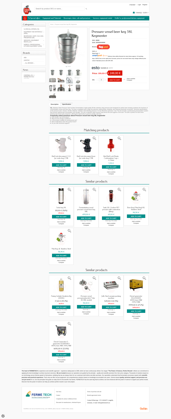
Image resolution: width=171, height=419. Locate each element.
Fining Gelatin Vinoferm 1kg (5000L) (61, 297)
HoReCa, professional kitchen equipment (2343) (33, 45)
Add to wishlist (131, 78)
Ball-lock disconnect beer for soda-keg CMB (86, 157)
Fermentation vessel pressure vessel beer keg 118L (86, 209)
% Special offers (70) (31, 29)
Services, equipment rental (102, 18)
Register (144, 4)
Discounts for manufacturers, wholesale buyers (68, 402)
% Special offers (34, 18)
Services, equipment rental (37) (31, 41)
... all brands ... (29, 63)
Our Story (58, 391)
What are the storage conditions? (61, 118)
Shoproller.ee (144, 408)
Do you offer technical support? (61, 123)
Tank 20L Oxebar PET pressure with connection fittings (111, 209)
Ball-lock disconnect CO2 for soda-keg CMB (61, 157)
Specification (66, 104)
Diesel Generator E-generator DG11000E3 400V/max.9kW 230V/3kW (61, 343)
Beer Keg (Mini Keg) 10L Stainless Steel (136, 209)
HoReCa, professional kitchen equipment (129, 18)
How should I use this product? (60, 117)
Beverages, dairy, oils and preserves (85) (33, 36)
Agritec (27, 60)
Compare (129, 80)
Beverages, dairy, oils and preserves (77, 18)
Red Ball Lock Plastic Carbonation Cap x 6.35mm (111, 158)
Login (139, 4)
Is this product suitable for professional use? (64, 120)
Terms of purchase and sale (94, 391)
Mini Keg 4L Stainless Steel (61, 249)
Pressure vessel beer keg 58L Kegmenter (66, 24)
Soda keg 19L (61, 208)
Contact (58, 395)
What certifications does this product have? (64, 122)
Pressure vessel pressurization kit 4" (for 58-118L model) (86, 298)
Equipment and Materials (52, 18)
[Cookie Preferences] (3, 416)
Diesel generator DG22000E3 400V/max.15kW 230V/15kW (136, 299)
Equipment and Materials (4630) (33, 32)
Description (55, 104)
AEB (25, 57)
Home (51, 24)
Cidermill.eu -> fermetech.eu (34, 77)
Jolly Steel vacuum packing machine (111, 297)
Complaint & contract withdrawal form (66, 398)
